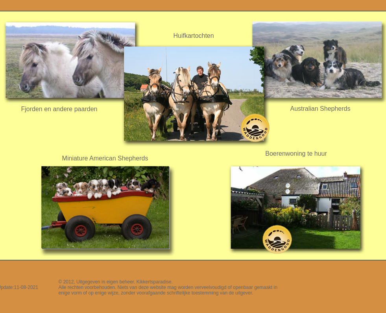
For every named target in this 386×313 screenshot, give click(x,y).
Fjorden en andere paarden (59, 109)
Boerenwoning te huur (296, 153)
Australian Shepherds (320, 108)
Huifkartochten (194, 35)
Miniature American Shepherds (105, 158)
